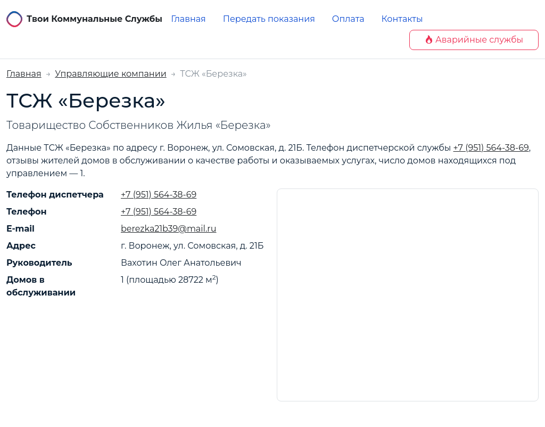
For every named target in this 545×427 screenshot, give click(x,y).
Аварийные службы (474, 40)
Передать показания (269, 19)
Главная (188, 19)
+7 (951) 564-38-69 (491, 148)
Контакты (402, 19)
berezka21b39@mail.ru (168, 229)
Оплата (348, 19)
